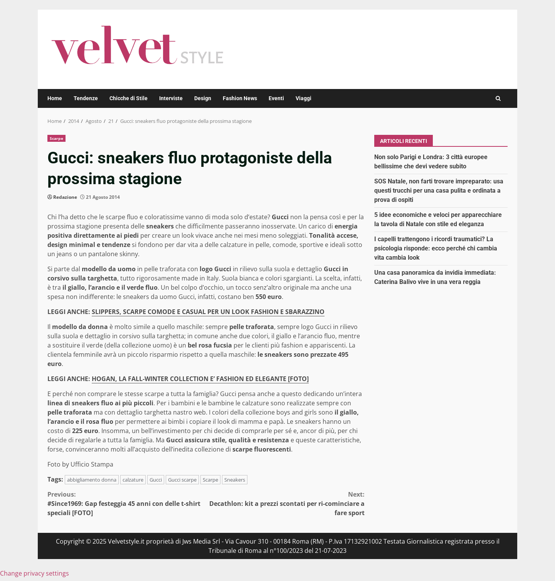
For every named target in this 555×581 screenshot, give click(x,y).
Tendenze (86, 98)
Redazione (65, 197)
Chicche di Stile (128, 98)
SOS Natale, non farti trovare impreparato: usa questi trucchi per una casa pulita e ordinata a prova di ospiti (438, 190)
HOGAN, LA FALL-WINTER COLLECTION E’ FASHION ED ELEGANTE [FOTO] (200, 378)
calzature (133, 479)
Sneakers (234, 479)
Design (202, 98)
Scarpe (56, 138)
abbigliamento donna (91, 479)
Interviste (171, 98)
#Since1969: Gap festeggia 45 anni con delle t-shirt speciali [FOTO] (126, 503)
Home (54, 98)
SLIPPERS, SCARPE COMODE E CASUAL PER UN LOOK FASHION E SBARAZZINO (208, 311)
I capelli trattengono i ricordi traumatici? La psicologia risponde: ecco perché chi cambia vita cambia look (435, 248)
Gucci (156, 479)
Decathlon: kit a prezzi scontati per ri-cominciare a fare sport (285, 503)
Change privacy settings (34, 573)
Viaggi (303, 98)
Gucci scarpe (182, 479)
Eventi (276, 98)
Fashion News (240, 98)
